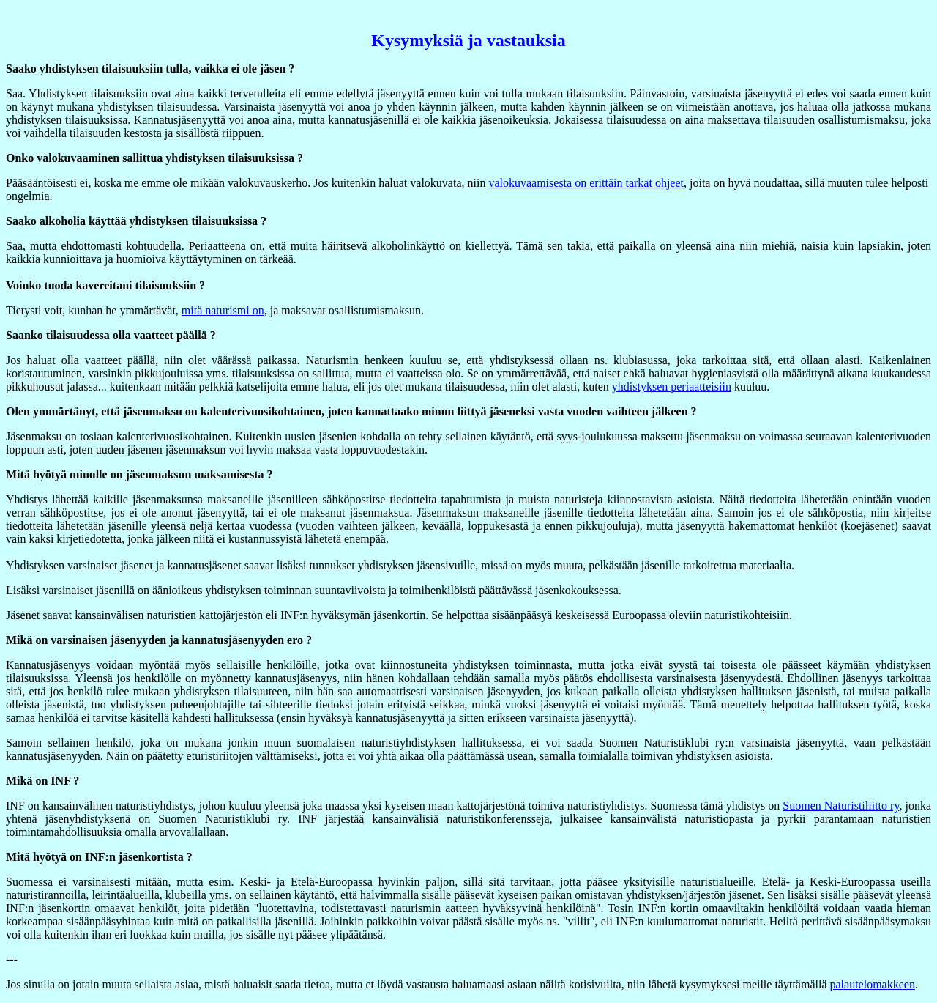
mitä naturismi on (223, 310)
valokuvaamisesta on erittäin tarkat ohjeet (586, 183)
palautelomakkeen (872, 984)
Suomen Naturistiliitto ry (841, 805)
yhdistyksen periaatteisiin (671, 386)
